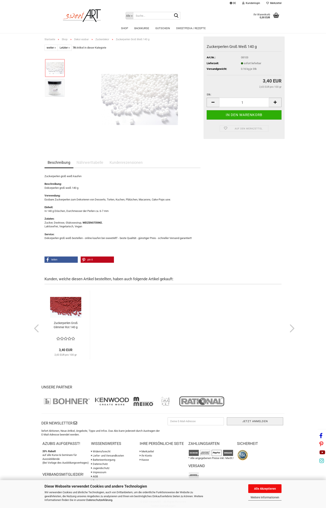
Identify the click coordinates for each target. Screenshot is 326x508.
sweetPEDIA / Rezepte (191, 28)
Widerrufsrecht (100, 451)
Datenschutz (99, 463)
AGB (94, 476)
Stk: (209, 94)
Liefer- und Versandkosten (107, 455)
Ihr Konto (146, 455)
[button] (233, 3)
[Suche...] (129, 15)
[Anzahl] (244, 102)
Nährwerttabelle (90, 162)
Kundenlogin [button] (251, 3)
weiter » (51, 47)
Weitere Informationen (265, 497)
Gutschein (162, 28)
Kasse (144, 459)
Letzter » (65, 47)
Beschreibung (59, 162)
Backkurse (141, 28)
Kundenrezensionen (126, 162)
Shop (124, 28)
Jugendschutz (100, 468)
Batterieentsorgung (103, 459)
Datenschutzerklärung (99, 500)
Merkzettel (274, 3)
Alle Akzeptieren (265, 488)
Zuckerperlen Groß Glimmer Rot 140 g (66, 325)
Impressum (98, 472)
